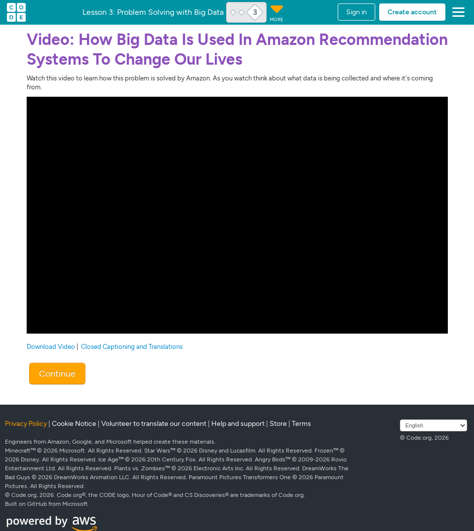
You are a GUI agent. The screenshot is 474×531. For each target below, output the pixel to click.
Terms (301, 423)
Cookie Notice (74, 423)
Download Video (51, 346)
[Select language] (433, 425)
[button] (456, 12)
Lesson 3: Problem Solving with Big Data (153, 12)
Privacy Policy (26, 423)
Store (278, 423)
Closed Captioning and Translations (132, 346)
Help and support (238, 423)
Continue (57, 373)
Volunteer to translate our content (153, 423)
